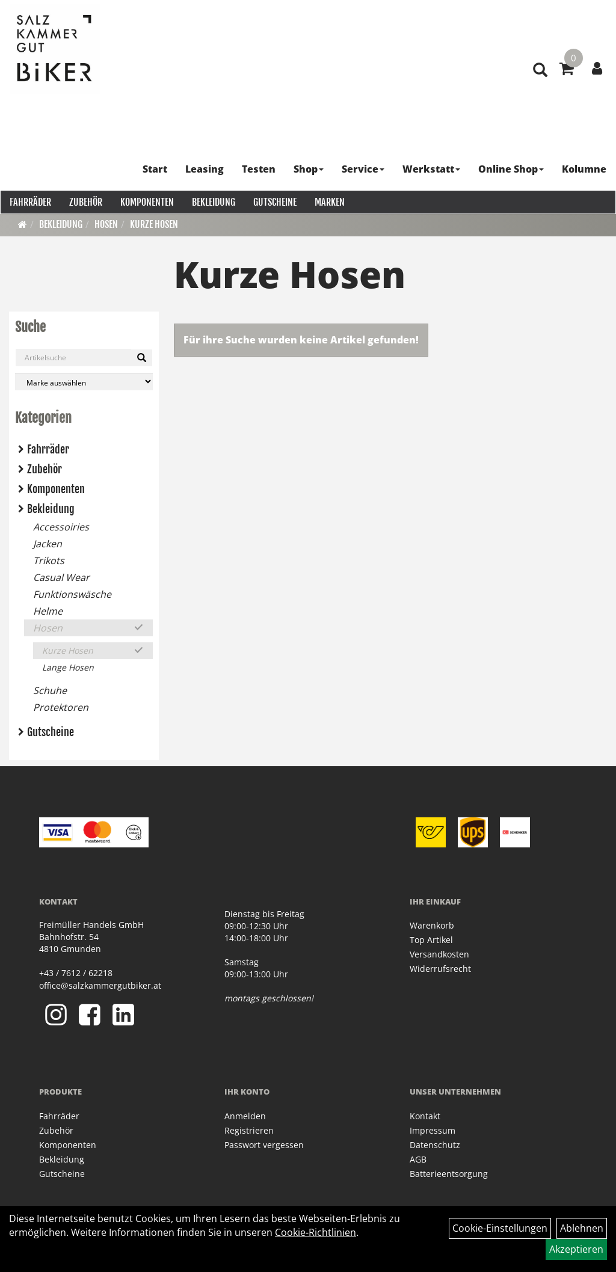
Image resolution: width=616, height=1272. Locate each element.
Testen (259, 168)
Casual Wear (61, 577)
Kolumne (584, 168)
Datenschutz (435, 1145)
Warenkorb (432, 925)
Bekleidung (213, 201)
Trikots (48, 560)
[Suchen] (141, 357)
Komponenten (146, 201)
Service (363, 168)
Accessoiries (61, 526)
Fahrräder (30, 201)
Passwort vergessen (264, 1145)
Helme (48, 611)
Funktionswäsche (72, 594)
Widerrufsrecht (440, 968)
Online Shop (511, 168)
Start (155, 168)
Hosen (106, 224)
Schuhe (50, 690)
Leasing (205, 168)
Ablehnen (581, 1228)
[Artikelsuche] (539, 79)
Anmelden (245, 1116)
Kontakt (425, 1116)
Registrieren (249, 1130)
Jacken (47, 543)
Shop (309, 168)
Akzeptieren (576, 1249)
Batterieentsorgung (449, 1173)
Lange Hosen (68, 667)
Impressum (432, 1130)
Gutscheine (274, 201)
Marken (329, 201)
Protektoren (60, 707)
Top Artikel (431, 939)
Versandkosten (439, 954)
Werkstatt (432, 168)
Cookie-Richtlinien (315, 1232)
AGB (418, 1159)
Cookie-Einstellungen (499, 1228)
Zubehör (85, 201)
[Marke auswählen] (84, 381)
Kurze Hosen (154, 224)
